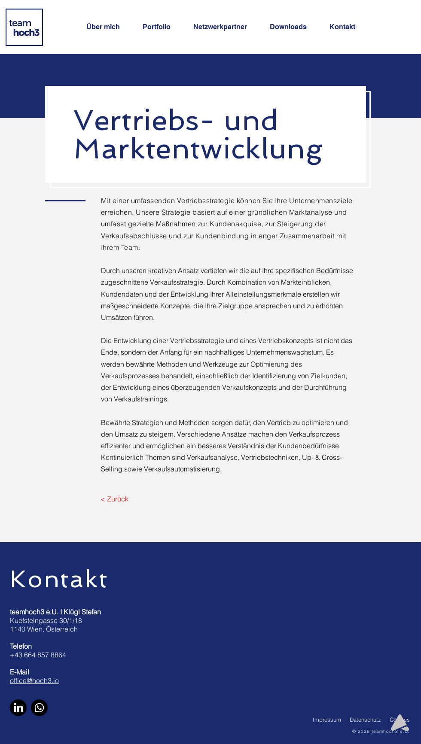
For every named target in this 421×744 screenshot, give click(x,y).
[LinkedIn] (18, 707)
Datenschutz (365, 719)
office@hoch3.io (34, 680)
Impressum (327, 719)
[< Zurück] (114, 499)
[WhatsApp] (39, 707)
